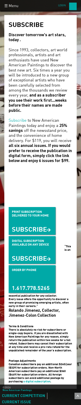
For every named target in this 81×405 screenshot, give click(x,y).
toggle (78, 396)
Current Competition (23, 396)
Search (73, 6)
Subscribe (18, 120)
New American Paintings (17, 390)
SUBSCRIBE (29, 259)
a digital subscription (36, 381)
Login (62, 5)
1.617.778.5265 (31, 288)
